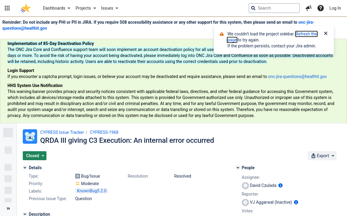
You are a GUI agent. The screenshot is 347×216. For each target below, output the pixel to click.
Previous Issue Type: (48, 198)
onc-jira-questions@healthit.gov (297, 76)
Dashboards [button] (54, 8)
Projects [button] (83, 8)
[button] (7, 8)
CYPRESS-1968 (104, 132)
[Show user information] (280, 185)
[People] (238, 168)
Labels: (35, 191)
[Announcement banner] (173, 70)
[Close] (326, 34)
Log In (335, 8)
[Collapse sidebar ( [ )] (8, 208)
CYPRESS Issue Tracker (62, 132)
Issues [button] (107, 8)
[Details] (25, 168)
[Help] (320, 8)
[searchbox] (274, 8)
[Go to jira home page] (25, 8)
